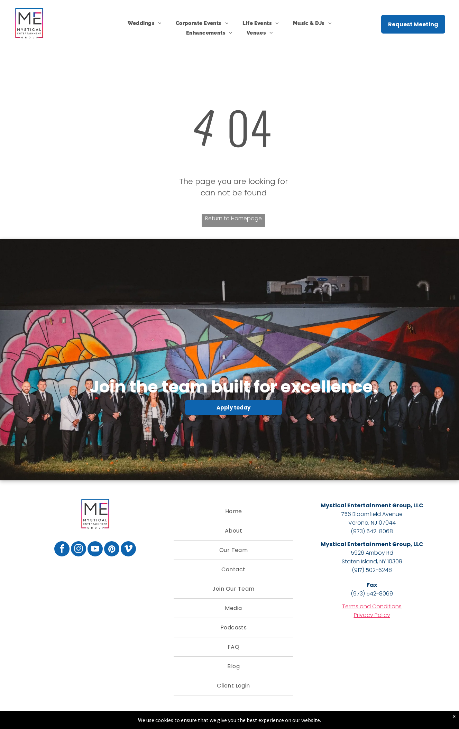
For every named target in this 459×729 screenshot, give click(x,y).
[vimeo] (128, 549)
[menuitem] (145, 23)
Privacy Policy (372, 615)
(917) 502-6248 (372, 570)
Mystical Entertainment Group (366, 505)
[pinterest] (111, 549)
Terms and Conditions (372, 606)
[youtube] (95, 549)
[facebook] (62, 549)
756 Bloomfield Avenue (372, 514)
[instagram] (78, 549)
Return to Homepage (233, 218)
